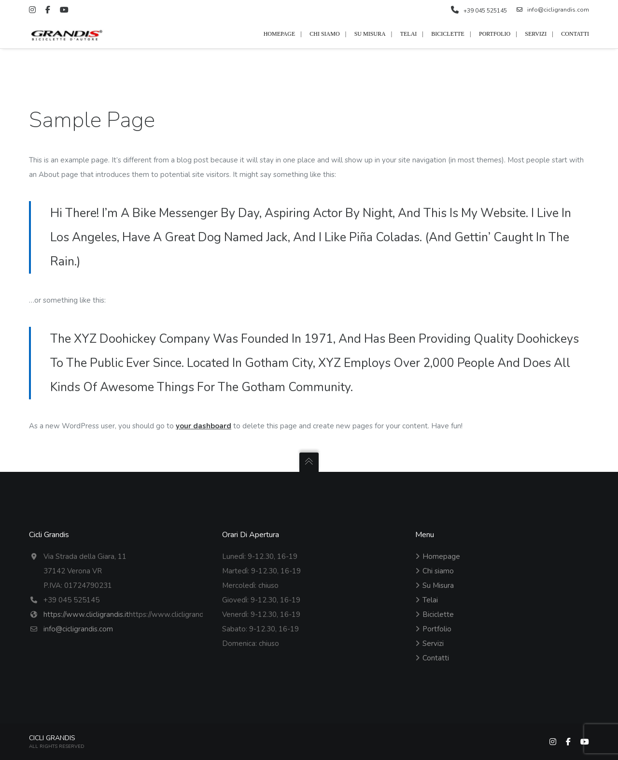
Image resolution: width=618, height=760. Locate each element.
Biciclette (438, 614)
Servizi (433, 643)
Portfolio (436, 629)
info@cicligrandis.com (553, 9)
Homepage (441, 556)
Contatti (435, 658)
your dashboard (203, 426)
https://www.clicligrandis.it (86, 614)
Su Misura (438, 585)
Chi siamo (438, 571)
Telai (430, 600)
